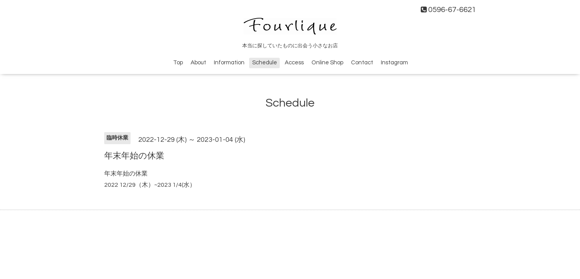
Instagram (394, 62)
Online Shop (327, 62)
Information (229, 62)
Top (178, 62)
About (198, 62)
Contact (362, 62)
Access (294, 62)
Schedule (264, 62)
